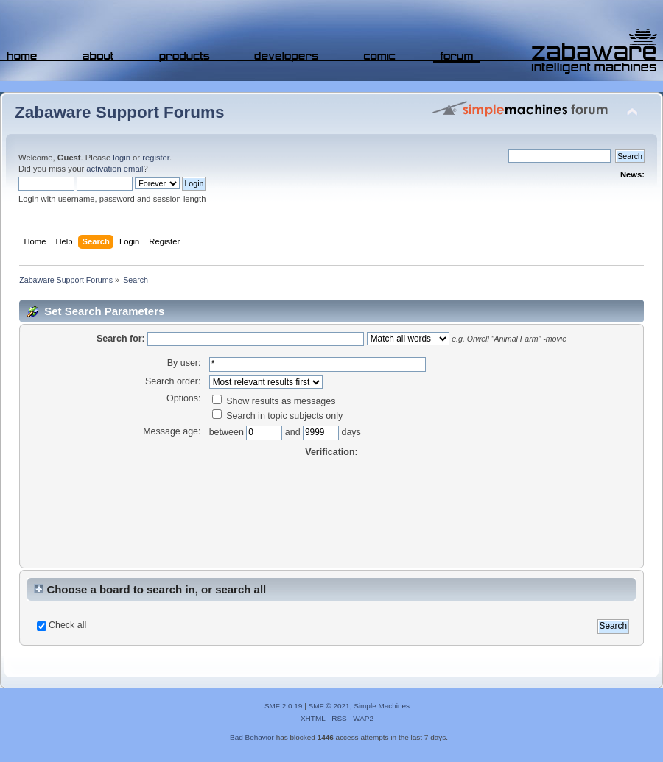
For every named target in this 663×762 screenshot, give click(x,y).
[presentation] (331, 513)
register (155, 157)
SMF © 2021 (329, 706)
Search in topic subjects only (277, 416)
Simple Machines (382, 706)
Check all (67, 625)
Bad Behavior (252, 737)
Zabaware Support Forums (119, 112)
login (121, 157)
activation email (114, 168)
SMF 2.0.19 (283, 706)
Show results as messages (274, 401)
